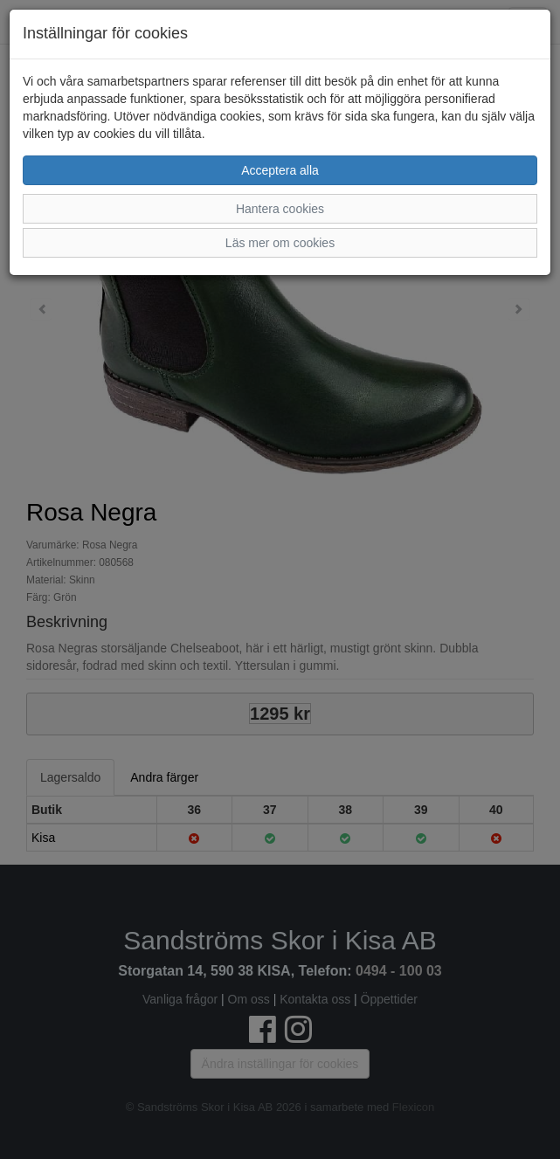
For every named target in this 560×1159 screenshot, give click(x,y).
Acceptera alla (280, 170)
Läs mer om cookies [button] (280, 243)
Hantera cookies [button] (280, 209)
